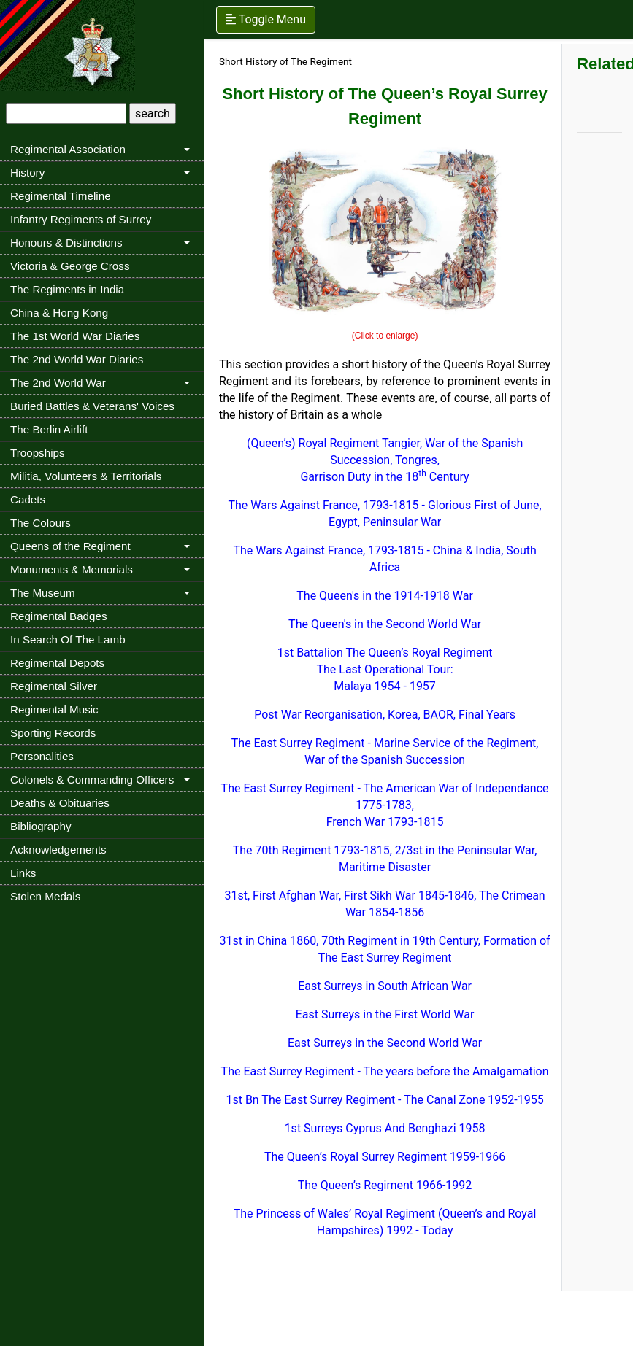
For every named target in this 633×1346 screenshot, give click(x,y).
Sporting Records (53, 733)
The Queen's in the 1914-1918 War (384, 596)
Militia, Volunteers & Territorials (85, 476)
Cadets (27, 499)
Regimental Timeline (60, 196)
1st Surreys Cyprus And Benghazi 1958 (385, 1128)
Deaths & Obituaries (60, 803)
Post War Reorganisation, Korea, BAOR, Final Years (384, 715)
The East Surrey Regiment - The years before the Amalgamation (385, 1071)
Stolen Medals (45, 896)
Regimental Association (68, 149)
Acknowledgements (58, 849)
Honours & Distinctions (66, 242)
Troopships (37, 452)
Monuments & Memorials (71, 569)
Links (23, 873)
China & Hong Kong (59, 312)
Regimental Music (54, 709)
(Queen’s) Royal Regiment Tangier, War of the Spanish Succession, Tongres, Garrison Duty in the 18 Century (385, 460)
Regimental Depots (57, 663)
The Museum (42, 593)
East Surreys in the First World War (385, 1014)
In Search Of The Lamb (68, 639)
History (27, 172)
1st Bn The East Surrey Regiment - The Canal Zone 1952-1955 (384, 1100)
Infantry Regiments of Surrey (80, 219)
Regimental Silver (53, 686)
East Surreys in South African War (385, 986)
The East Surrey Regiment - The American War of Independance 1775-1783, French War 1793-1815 (385, 805)
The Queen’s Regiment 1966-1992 (385, 1185)
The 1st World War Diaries (74, 336)
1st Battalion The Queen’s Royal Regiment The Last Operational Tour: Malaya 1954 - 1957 (385, 669)
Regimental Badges (58, 616)
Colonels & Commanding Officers (92, 779)
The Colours (40, 523)
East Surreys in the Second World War (385, 1043)
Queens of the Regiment (70, 546)
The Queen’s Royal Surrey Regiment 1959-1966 (384, 1157)
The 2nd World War (58, 382)
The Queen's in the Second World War (384, 624)
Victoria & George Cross (69, 266)
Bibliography (41, 826)
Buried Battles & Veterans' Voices (92, 406)
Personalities (42, 756)
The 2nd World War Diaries (76, 359)
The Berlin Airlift (49, 429)
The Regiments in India (67, 289)
